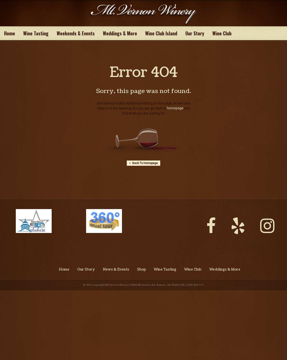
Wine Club (222, 33)
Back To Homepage (143, 163)
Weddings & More (120, 33)
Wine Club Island (161, 33)
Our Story (194, 33)
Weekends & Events (76, 33)
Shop (141, 269)
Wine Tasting (36, 33)
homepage (175, 108)
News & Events (116, 269)
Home (9, 33)
